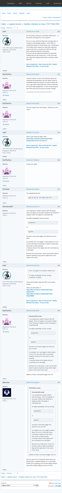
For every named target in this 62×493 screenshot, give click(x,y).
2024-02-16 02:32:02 (32, 103)
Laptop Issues (15, 24)
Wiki (20, 3)
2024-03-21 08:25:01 (32, 310)
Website (6, 95)
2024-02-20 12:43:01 (32, 189)
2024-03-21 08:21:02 (32, 265)
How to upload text (32, 64)
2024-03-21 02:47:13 (32, 206)
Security (38, 3)
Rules (9, 13)
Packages (10, 3)
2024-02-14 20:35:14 (32, 74)
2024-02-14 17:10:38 (32, 31)
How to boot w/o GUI (45, 64)
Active (50, 17)
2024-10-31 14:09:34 (32, 382)
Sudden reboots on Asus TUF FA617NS (41, 24)
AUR (47, 3)
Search (15, 13)
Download (57, 3)
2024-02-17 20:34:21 (32, 160)
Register (21, 13)
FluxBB (58, 486)
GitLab (28, 3)
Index (3, 13)
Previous (9, 28)
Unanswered (57, 17)
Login (28, 13)
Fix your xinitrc (44, 66)
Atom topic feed (56, 483)
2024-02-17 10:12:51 (32, 132)
